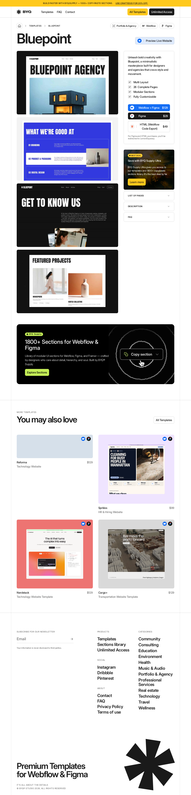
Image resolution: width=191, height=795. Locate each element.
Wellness (146, 707)
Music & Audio (151, 668)
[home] (24, 12)
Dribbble (105, 673)
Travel (143, 702)
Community (149, 638)
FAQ (59, 12)
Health (144, 662)
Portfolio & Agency (155, 674)
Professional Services (149, 682)
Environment (150, 656)
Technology (149, 696)
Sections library (111, 644)
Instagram (106, 667)
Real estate (148, 690)
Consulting (148, 644)
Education (147, 650)
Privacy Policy (110, 707)
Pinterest (105, 678)
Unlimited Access (113, 650)
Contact (70, 12)
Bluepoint (54, 26)
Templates (47, 12)
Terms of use (109, 712)
